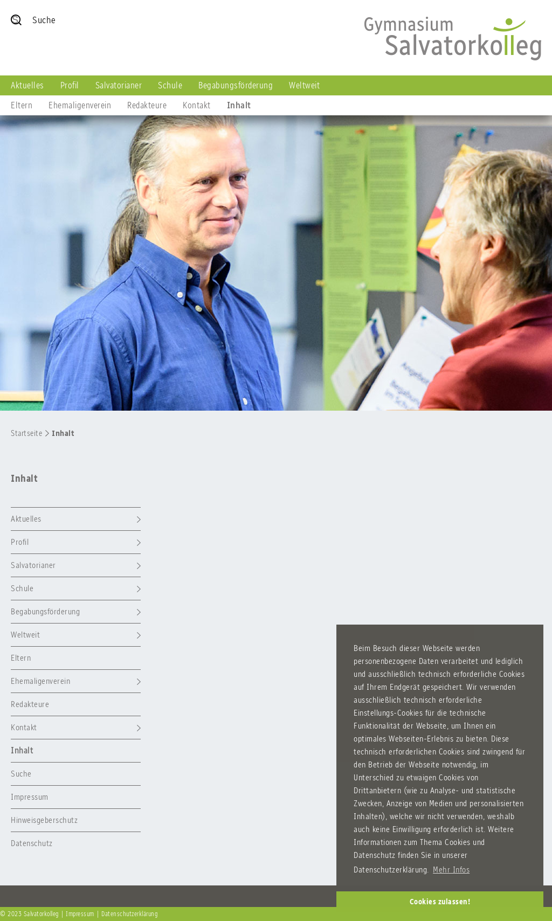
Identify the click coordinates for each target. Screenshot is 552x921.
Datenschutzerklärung (129, 914)
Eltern (21, 105)
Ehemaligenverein (80, 105)
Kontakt (197, 105)
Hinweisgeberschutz (44, 820)
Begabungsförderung (235, 85)
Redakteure (147, 105)
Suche (21, 773)
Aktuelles (27, 85)
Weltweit (304, 85)
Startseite (26, 433)
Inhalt (239, 105)
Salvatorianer (118, 85)
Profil (69, 85)
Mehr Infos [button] (451, 869)
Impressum (30, 797)
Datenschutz (32, 843)
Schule (170, 85)
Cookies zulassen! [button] (440, 901)
